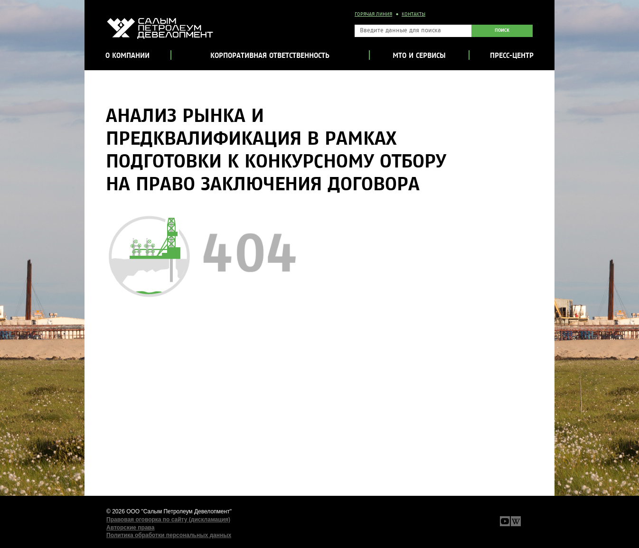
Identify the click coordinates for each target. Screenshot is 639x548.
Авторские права (130, 527)
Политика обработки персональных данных (168, 535)
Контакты (413, 14)
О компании (127, 56)
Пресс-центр (512, 56)
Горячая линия (373, 14)
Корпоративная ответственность (269, 56)
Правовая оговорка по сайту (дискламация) (168, 519)
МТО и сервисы (419, 56)
